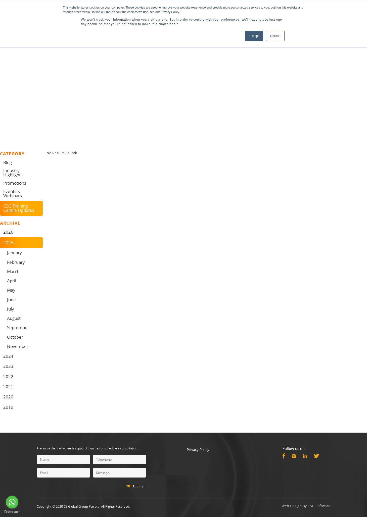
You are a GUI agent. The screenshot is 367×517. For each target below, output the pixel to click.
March (13, 271)
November (17, 346)
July (10, 309)
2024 (8, 356)
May (11, 290)
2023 (8, 366)
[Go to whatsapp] (12, 502)
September (18, 327)
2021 (8, 386)
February (16, 262)
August (14, 318)
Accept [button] (254, 36)
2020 (8, 397)
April (11, 281)
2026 (8, 232)
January (14, 252)
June (11, 299)
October (15, 337)
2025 (8, 242)
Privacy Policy (198, 449)
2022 (8, 376)
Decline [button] (275, 36)
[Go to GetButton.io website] (12, 511)
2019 (8, 407)
